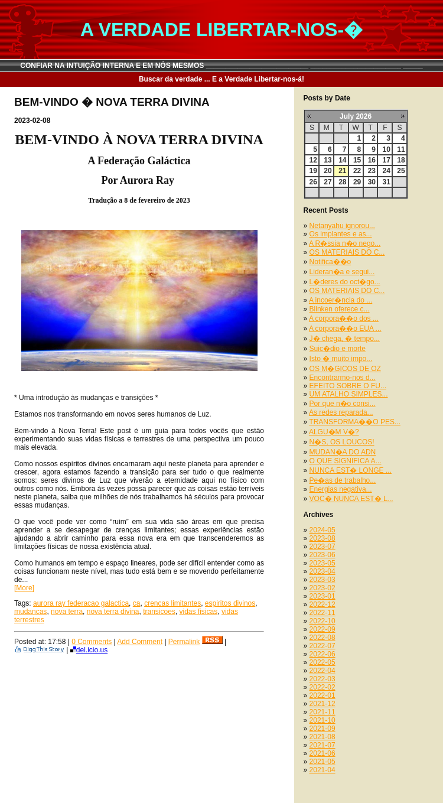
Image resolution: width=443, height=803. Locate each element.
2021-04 (322, 770)
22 (357, 171)
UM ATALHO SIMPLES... (349, 394)
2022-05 (322, 662)
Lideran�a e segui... (342, 272)
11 (401, 149)
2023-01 (322, 596)
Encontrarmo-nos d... (343, 377)
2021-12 (322, 704)
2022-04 (322, 671)
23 (372, 171)
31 (386, 182)
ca (137, 603)
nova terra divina (113, 611)
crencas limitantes (172, 603)
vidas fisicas (199, 611)
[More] (24, 588)
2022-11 (322, 613)
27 (327, 182)
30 (372, 182)
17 (386, 160)
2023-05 (322, 563)
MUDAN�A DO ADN (343, 452)
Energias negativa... (341, 489)
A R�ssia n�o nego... (344, 243)
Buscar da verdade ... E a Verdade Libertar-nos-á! (221, 79)
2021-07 (322, 745)
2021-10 (322, 720)
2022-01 (322, 695)
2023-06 (322, 555)
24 (386, 171)
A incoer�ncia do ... (340, 300)
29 (357, 182)
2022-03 (322, 679)
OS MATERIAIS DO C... (347, 252)
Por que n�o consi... (343, 403)
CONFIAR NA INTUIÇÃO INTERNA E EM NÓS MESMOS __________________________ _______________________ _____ (221, 65)
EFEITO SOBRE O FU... (348, 386)
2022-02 (322, 687)
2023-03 (322, 580)
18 (401, 160)
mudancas (30, 611)
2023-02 (322, 588)
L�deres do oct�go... (345, 282)
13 (327, 160)
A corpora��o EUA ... (345, 328)
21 (342, 171)
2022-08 (322, 637)
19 (313, 171)
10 (386, 149)
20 (327, 171)
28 (342, 182)
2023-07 (322, 546)
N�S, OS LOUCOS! (342, 442)
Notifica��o (330, 262)
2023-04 (322, 571)
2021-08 (322, 737)
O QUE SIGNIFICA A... (346, 461)
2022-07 (322, 646)
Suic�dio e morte (338, 348)
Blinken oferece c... (340, 309)
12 (313, 160)
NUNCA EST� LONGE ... (351, 470)
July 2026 (356, 116)
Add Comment (139, 642)
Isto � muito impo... (341, 359)
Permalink (184, 642)
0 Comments (91, 642)
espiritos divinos (230, 603)
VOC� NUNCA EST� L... (351, 499)
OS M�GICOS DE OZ (345, 369)
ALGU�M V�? (334, 432)
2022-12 (322, 604)
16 (372, 160)
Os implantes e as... (341, 234)
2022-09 (322, 629)
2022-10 (322, 621)
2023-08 (322, 538)
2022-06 (322, 654)
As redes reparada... (341, 412)
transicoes (159, 611)
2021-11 (322, 712)
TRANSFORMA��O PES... (354, 422)
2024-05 (322, 530)
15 (357, 160)
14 (342, 160)
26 (313, 182)
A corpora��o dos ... (344, 318)
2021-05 (322, 762)
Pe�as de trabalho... (343, 480)
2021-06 (322, 753)
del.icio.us (89, 650)
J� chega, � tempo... (345, 338)
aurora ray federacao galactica (81, 603)
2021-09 (322, 728)
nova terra (67, 611)
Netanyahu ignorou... (342, 226)
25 (401, 171)
